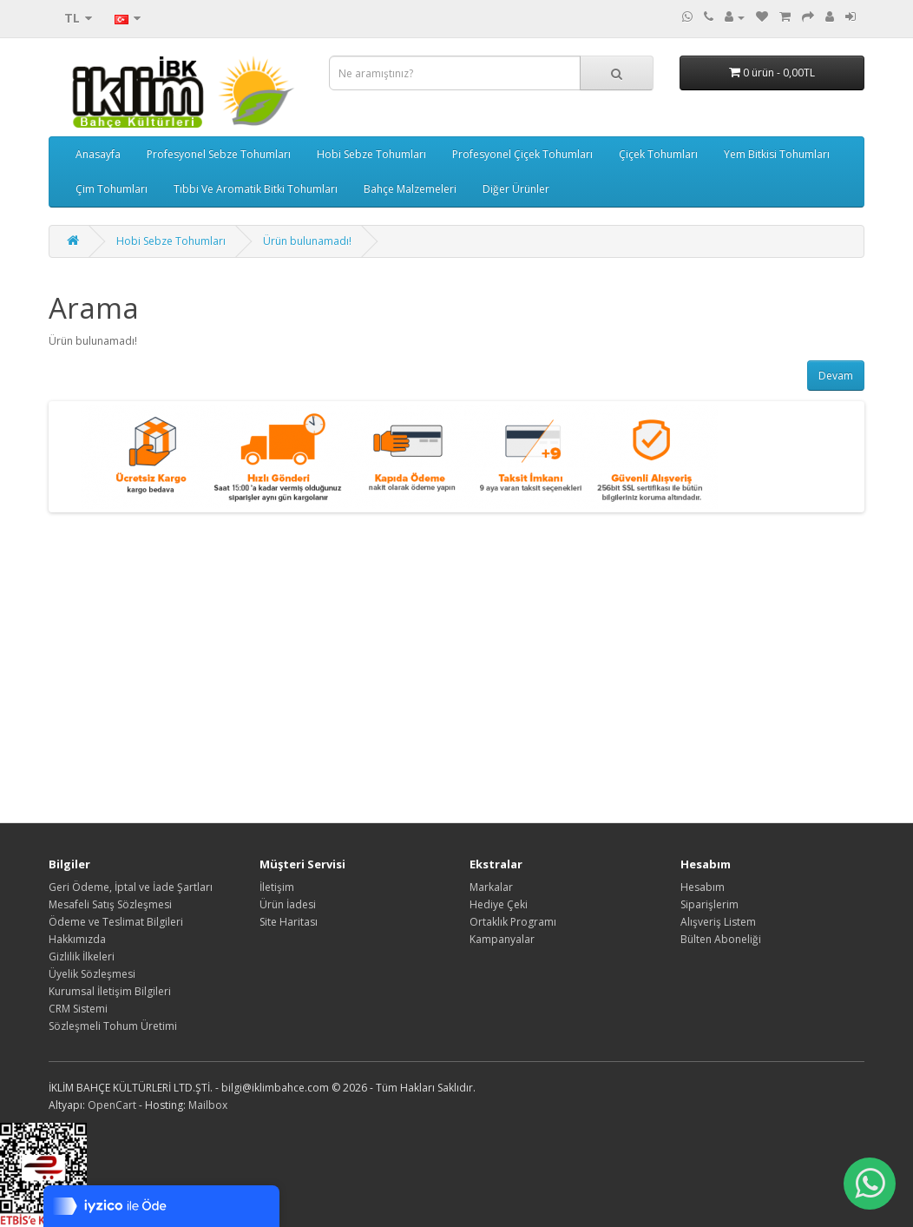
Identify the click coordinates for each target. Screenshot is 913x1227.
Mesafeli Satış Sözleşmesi (110, 904)
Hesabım (702, 887)
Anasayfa (98, 154)
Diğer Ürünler (516, 188)
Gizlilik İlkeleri (82, 956)
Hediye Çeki (499, 904)
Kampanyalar (502, 939)
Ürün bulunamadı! (307, 241)
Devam (835, 375)
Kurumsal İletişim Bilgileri (110, 991)
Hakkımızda (77, 939)
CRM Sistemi (78, 1008)
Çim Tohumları (112, 188)
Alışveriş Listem (718, 921)
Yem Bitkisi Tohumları (777, 154)
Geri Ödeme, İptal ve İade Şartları (131, 887)
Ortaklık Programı (513, 921)
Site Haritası (288, 921)
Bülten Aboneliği (720, 939)
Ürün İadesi (287, 904)
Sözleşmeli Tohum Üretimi (113, 1026)
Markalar (491, 887)
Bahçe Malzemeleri (410, 188)
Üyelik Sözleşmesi (92, 973)
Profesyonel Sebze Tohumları (219, 154)
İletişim (276, 887)
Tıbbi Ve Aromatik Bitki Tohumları (256, 188)
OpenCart (112, 1105)
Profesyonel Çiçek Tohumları (522, 154)
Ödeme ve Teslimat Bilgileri (116, 921)
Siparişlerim (709, 904)
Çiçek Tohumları (658, 154)
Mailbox (207, 1105)
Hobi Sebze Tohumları (371, 154)
